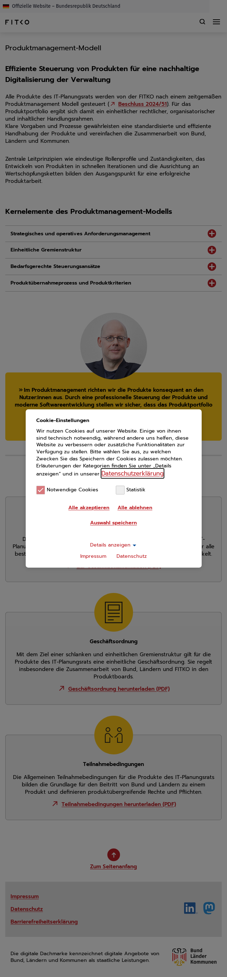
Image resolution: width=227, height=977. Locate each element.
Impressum (93, 556)
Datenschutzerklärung (132, 473)
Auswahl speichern (113, 522)
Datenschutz (131, 556)
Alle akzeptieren (88, 507)
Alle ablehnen (135, 507)
